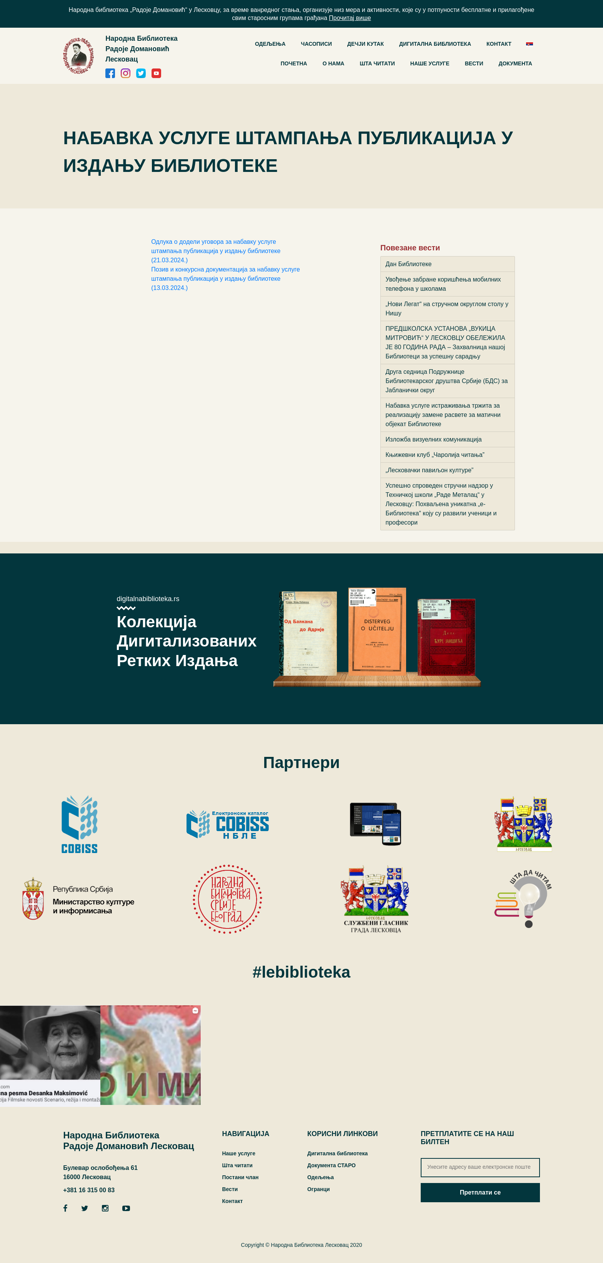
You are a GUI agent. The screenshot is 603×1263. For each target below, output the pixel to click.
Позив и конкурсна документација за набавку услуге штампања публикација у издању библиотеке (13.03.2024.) (225, 278)
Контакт (498, 44)
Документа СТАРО (331, 1165)
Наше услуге (430, 63)
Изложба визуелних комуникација (434, 439)
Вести (474, 63)
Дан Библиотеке (409, 264)
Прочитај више (350, 18)
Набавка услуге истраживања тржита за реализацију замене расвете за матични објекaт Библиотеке (443, 414)
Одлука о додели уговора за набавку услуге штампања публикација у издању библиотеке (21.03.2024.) (215, 250)
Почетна (294, 63)
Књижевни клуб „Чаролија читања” (435, 455)
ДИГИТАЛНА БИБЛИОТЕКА (435, 44)
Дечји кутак (365, 44)
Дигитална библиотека (337, 1153)
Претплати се (480, 1192)
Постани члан (240, 1177)
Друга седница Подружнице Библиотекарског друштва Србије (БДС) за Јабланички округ (447, 380)
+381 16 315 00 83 (89, 1190)
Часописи (316, 44)
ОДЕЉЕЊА (270, 44)
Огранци (318, 1189)
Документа (515, 63)
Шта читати (377, 63)
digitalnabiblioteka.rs (148, 599)
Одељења (320, 1177)
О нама (334, 63)
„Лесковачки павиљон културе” (430, 470)
